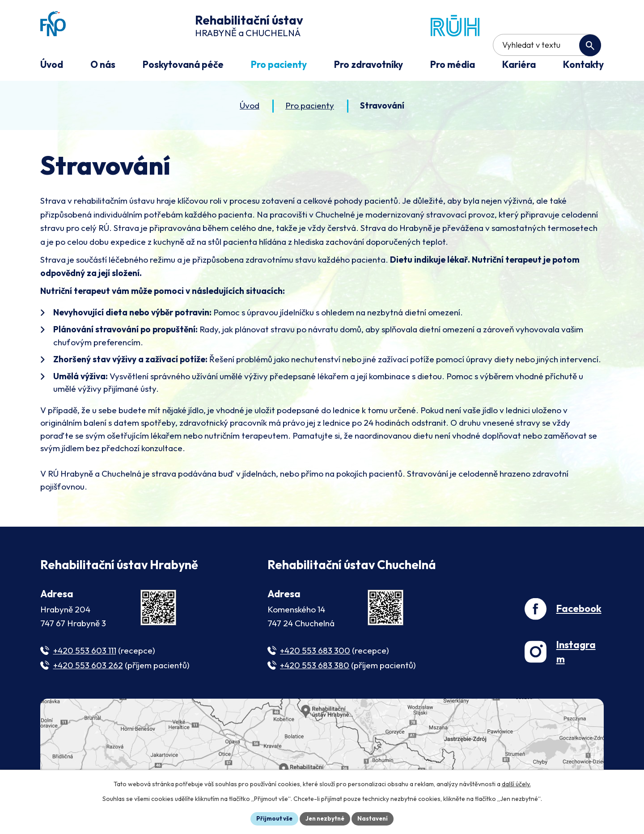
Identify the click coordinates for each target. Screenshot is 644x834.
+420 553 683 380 (314, 666)
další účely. (516, 783)
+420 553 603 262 (88, 666)
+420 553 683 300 (315, 652)
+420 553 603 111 (84, 652)
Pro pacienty (309, 106)
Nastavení (376, 818)
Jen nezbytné (325, 818)
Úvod (249, 106)
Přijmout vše (271, 818)
